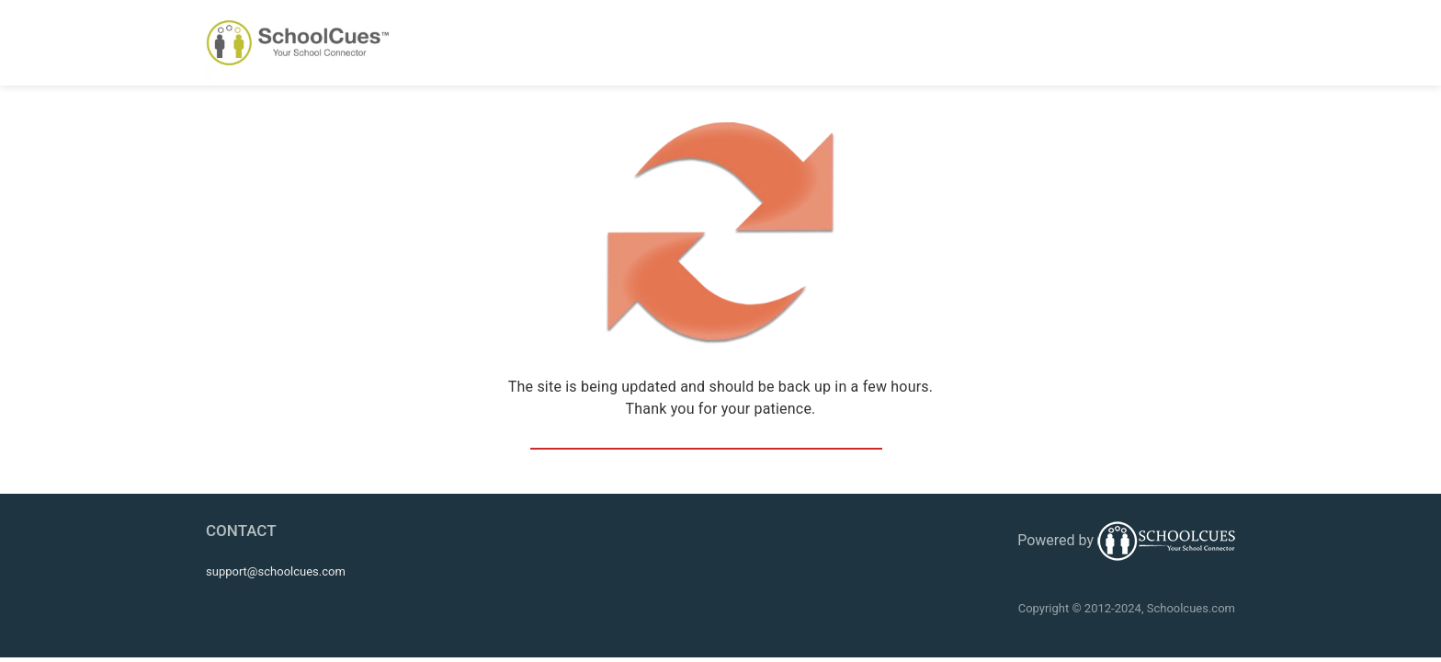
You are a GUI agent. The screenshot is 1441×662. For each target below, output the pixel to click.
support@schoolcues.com (276, 571)
